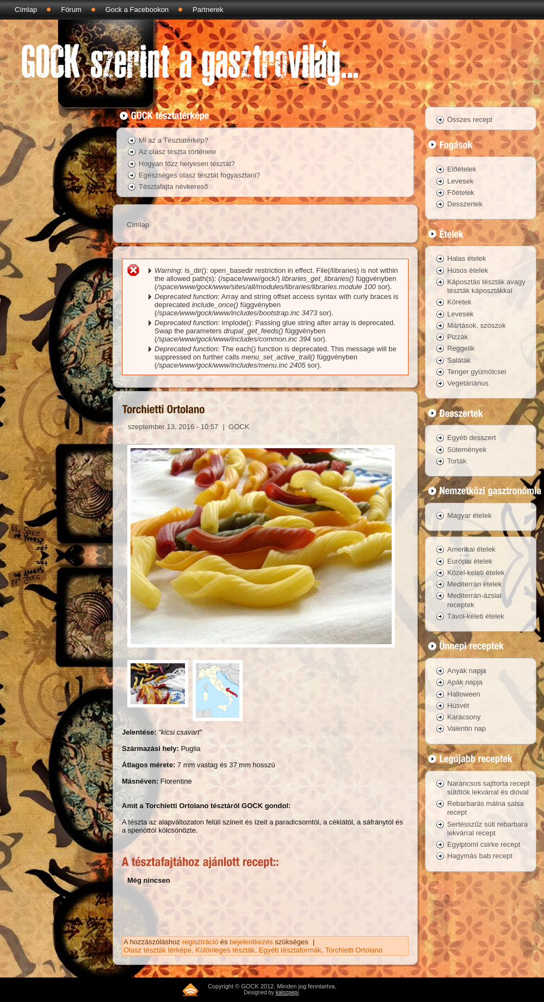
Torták (456, 461)
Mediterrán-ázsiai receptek (474, 599)
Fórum (71, 9)
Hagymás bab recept (479, 856)
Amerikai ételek (471, 549)
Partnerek (208, 9)
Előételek (461, 169)
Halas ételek (466, 258)
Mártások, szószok (476, 325)
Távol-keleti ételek (475, 616)
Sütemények (466, 449)
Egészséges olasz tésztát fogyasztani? (199, 175)
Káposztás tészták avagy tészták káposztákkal (486, 286)
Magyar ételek (469, 515)
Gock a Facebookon (137, 9)
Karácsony (463, 717)
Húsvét (458, 705)
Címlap (26, 9)
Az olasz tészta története (177, 152)
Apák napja (465, 682)
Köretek (459, 302)
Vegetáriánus (468, 383)
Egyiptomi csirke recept (483, 844)
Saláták (459, 360)
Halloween (463, 694)
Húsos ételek (467, 270)
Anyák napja (466, 671)
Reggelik (461, 348)
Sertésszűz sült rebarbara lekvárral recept (487, 828)
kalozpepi (287, 992)
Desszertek (465, 204)
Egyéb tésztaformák (290, 950)
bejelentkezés (251, 942)
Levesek (460, 181)
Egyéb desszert (471, 437)
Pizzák (457, 337)
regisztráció (200, 942)
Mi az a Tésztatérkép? (173, 140)
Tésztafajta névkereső (173, 186)
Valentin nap (466, 728)
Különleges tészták (225, 950)
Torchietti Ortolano (354, 950)
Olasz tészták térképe (157, 950)
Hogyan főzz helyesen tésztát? (187, 164)
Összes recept (469, 119)
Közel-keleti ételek (476, 573)
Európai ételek (469, 561)
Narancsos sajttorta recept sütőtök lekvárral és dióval (488, 787)
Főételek (460, 192)
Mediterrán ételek (474, 584)
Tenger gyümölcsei (476, 372)
